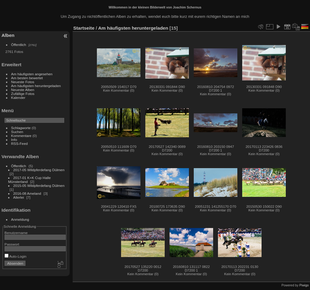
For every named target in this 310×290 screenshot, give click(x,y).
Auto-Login (16, 256)
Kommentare (21, 136)
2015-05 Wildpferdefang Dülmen (38, 185)
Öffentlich (18, 45)
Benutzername (16, 233)
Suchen (17, 132)
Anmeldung (20, 219)
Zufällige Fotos (23, 94)
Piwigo (304, 285)
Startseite (83, 28)
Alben (8, 35)
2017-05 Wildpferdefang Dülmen (38, 170)
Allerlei (18, 197)
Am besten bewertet (27, 78)
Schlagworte (21, 128)
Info (14, 140)
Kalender (18, 97)
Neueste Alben (23, 90)
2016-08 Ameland (27, 193)
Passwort (12, 244)
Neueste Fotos (23, 82)
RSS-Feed (19, 143)
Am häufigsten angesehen (32, 74)
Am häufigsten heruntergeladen (36, 86)
